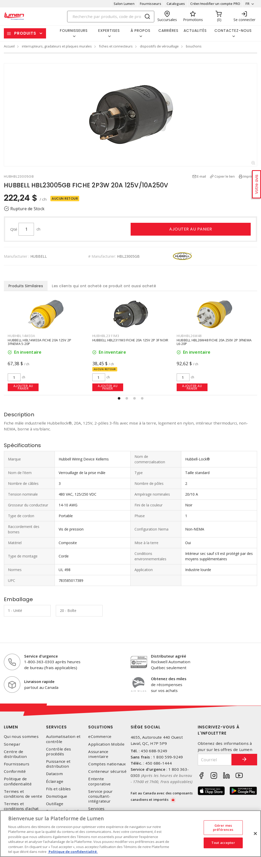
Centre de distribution (15, 754)
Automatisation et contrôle (63, 739)
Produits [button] (25, 33)
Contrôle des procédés (58, 751)
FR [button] (247, 3)
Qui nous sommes (21, 736)
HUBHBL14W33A (21, 335)
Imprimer (250, 176)
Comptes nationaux (107, 764)
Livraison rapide (39, 681)
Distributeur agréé (168, 656)
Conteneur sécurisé (107, 771)
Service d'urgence (41, 656)
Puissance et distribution (58, 764)
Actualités (195, 30)
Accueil (9, 46)
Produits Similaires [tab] (25, 285)
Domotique (56, 796)
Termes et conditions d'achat (21, 806)
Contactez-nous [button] (233, 30)
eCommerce (99, 736)
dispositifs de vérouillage (159, 46)
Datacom (54, 773)
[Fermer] (255, 833)
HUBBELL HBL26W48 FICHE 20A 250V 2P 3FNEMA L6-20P (214, 342)
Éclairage (54, 781)
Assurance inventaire (98, 754)
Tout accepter (223, 842)
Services (56, 727)
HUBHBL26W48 (189, 335)
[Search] (110, 16)
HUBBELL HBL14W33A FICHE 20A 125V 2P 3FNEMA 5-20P (39, 342)
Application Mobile (106, 744)
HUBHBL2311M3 (105, 335)
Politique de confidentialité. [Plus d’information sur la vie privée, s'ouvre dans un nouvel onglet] (73, 851)
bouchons (194, 46)
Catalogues (176, 3)
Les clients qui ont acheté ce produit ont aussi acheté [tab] (104, 285)
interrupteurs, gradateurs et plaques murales (57, 46)
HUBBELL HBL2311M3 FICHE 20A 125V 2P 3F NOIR (130, 340)
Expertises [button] (109, 30)
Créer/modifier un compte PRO (215, 3)
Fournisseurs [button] (74, 30)
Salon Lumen (124, 3)
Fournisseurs (150, 3)
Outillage (54, 803)
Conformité (15, 771)
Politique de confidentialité (18, 781)
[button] (119, 398)
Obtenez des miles (168, 678)
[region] (130, 833)
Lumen (11, 727)
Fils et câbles (58, 788)
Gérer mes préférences (223, 827)
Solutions (100, 727)
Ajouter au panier (190, 229)
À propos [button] (140, 30)
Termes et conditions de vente (23, 794)
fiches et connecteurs (116, 46)
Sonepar (12, 744)
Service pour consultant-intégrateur (100, 796)
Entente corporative (99, 781)
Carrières (168, 30)
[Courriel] (215, 759)
